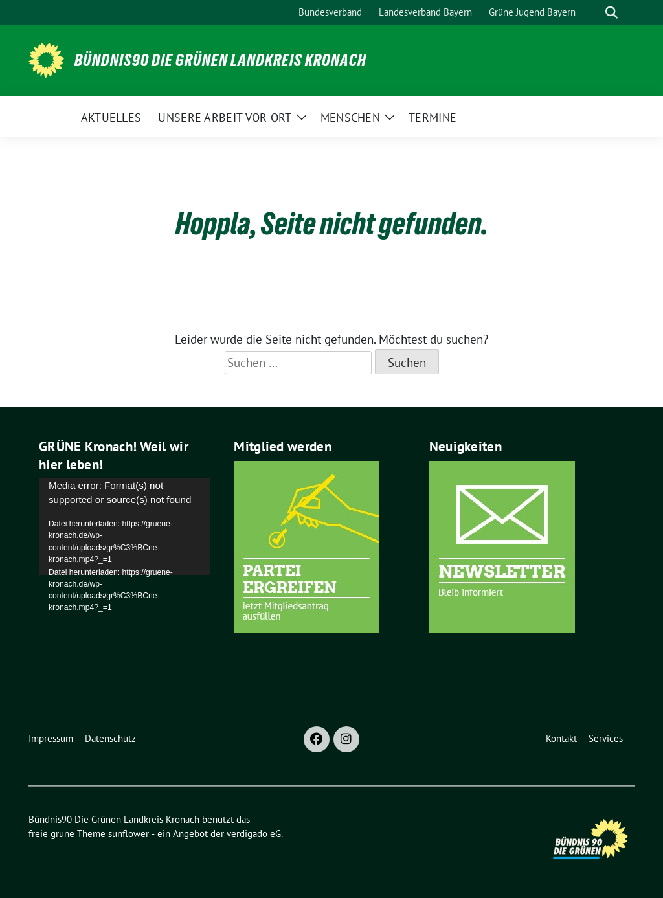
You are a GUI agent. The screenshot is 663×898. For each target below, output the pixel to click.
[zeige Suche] (611, 12)
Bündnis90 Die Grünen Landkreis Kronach (220, 60)
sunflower (128, 833)
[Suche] (593, 12)
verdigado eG (254, 833)
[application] (124, 526)
